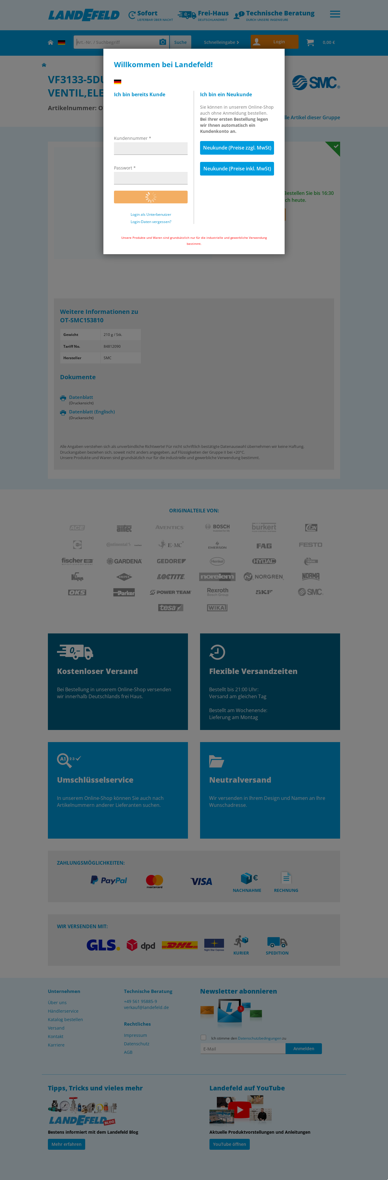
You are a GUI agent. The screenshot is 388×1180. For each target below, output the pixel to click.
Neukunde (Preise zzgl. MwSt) (237, 147)
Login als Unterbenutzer (151, 214)
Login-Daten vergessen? (151, 222)
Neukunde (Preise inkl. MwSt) (237, 168)
